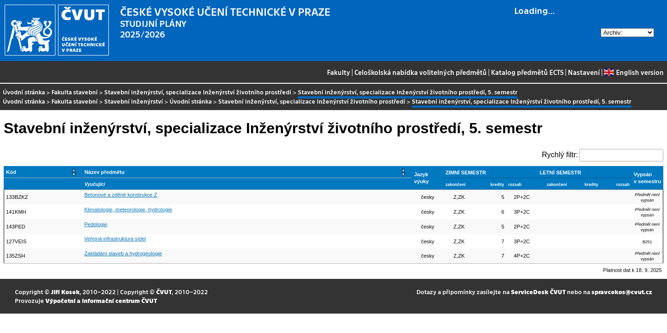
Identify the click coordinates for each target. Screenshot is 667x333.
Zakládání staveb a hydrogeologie (123, 253)
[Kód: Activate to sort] (43, 172)
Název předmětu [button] (104, 172)
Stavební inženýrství (133, 101)
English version (633, 72)
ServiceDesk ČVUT (538, 291)
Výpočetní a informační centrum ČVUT (101, 300)
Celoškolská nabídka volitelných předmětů (420, 72)
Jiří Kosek (65, 291)
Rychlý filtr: (560, 155)
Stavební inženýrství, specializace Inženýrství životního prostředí (197, 91)
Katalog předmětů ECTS (527, 72)
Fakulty (338, 72)
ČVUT (164, 291)
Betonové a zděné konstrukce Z (120, 194)
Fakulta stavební (74, 91)
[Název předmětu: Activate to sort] (247, 172)
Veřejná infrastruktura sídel (115, 238)
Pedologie (95, 224)
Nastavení (584, 72)
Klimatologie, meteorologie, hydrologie (128, 209)
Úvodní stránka (24, 91)
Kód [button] (11, 172)
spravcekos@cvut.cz (621, 291)
